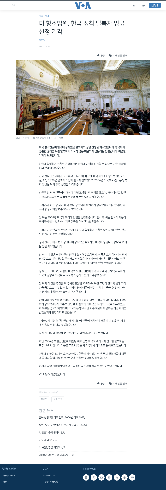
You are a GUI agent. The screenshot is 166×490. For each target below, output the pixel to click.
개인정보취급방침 (50, 481)
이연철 (42, 40)
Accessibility (48, 476)
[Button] (101, 55)
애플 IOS (6, 481)
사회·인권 (44, 16)
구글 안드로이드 (9, 476)
